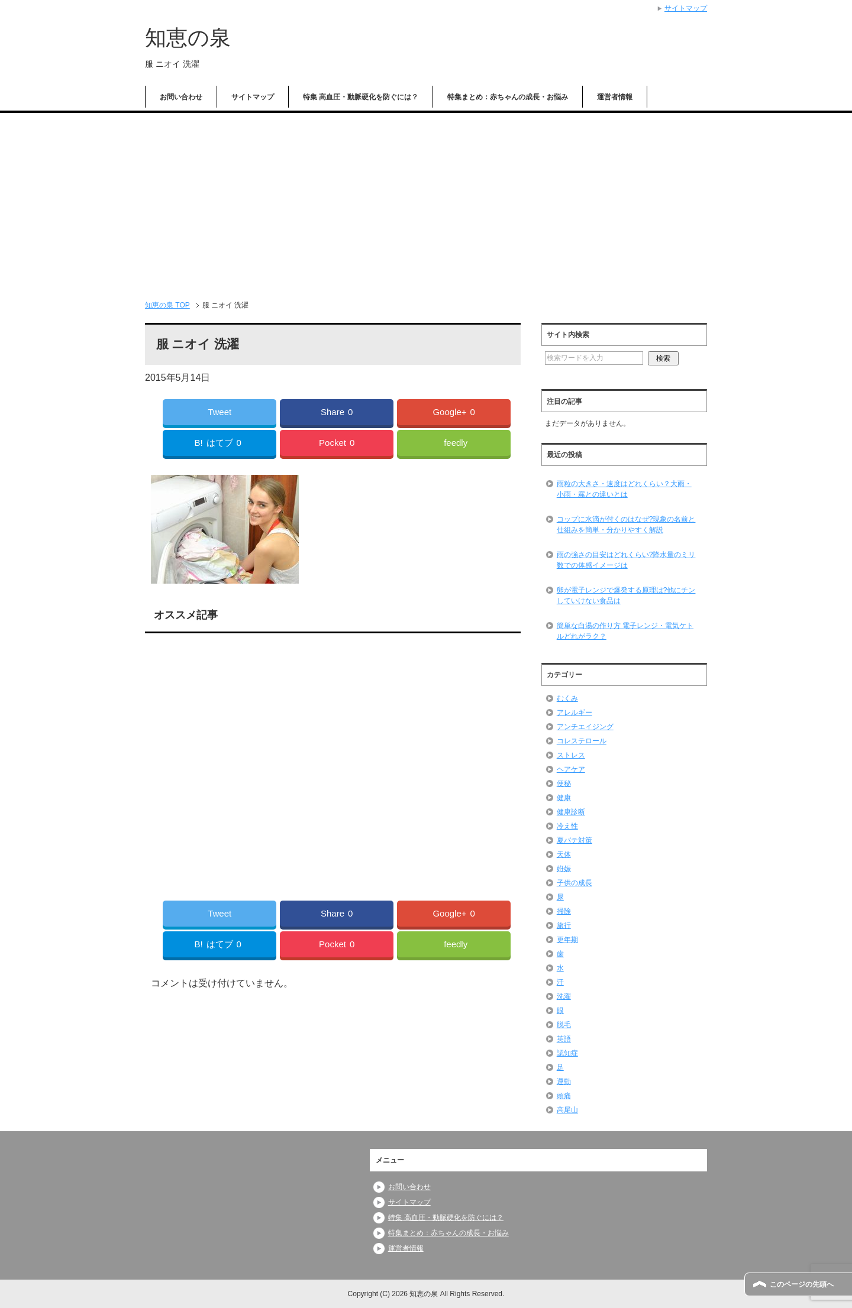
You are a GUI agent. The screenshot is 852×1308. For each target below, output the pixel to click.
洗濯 (564, 996)
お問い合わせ (181, 97)
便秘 (564, 783)
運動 (564, 1081)
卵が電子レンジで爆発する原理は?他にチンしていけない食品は (626, 595)
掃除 (564, 911)
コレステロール (581, 741)
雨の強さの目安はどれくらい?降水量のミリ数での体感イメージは (626, 560)
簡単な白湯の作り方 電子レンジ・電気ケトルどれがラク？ (625, 630)
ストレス (571, 755)
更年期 (567, 939)
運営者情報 (614, 97)
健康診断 (571, 812)
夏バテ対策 (574, 840)
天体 (564, 854)
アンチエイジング (585, 727)
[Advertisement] (426, 201)
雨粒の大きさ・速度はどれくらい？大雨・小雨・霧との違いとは (624, 489)
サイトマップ (252, 97)
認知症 (567, 1053)
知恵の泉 (188, 37)
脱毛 (564, 1025)
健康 (564, 798)
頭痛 (564, 1096)
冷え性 (567, 826)
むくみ (567, 698)
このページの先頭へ (802, 1284)
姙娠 (564, 869)
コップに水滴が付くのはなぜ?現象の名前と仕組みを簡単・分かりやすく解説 (626, 524)
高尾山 (567, 1110)
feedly (455, 443)
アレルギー (574, 712)
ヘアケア (571, 769)
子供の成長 (574, 883)
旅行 (564, 925)
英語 (564, 1039)
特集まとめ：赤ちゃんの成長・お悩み (507, 97)
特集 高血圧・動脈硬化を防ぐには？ (360, 97)
